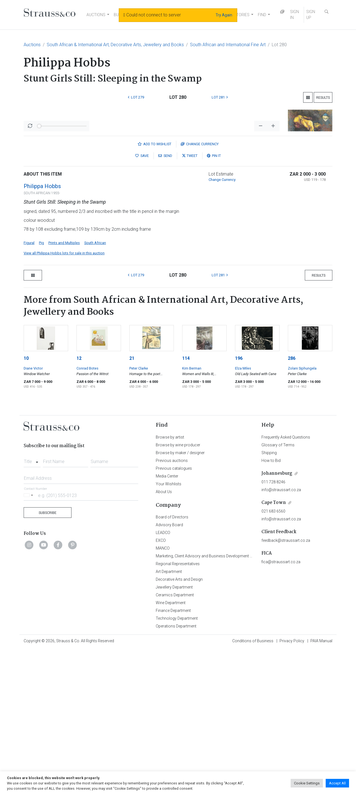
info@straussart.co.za (281, 635)
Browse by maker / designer (180, 598)
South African (95, 389)
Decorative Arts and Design (179, 725)
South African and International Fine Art (228, 44)
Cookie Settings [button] (307, 783)
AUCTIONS (95, 15)
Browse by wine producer (178, 591)
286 (291, 504)
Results (323, 97)
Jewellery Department (174, 733)
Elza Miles (243, 514)
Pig (41, 389)
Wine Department (171, 748)
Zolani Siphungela (302, 514)
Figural (29, 389)
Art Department (169, 717)
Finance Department (173, 756)
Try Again (224, 15)
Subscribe (47, 658)
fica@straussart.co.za (280, 707)
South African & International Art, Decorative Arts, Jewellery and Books (115, 44)
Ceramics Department (175, 741)
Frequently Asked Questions (285, 583)
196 (239, 504)
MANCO (163, 694)
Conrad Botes (87, 514)
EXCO (161, 686)
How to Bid (271, 606)
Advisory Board (169, 670)
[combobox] (32, 606)
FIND (262, 15)
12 (78, 504)
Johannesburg (276, 619)
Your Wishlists (168, 629)
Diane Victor (33, 514)
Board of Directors (172, 663)
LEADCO (163, 678)
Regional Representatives (178, 709)
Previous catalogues (174, 614)
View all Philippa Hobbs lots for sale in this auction (64, 399)
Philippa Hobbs (42, 332)
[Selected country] (29, 641)
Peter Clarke (138, 514)
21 (131, 504)
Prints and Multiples (64, 389)
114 (186, 504)
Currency (200, 290)
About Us (164, 637)
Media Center (167, 622)
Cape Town (273, 648)
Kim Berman (191, 514)
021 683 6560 (273, 657)
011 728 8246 (273, 628)
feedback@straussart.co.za (285, 686)
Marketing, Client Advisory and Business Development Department (213, 702)
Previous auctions (172, 606)
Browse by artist (170, 583)
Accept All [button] (337, 783)
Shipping (269, 598)
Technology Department (177, 764)
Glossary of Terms (278, 591)
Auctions (32, 44)
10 (26, 504)
